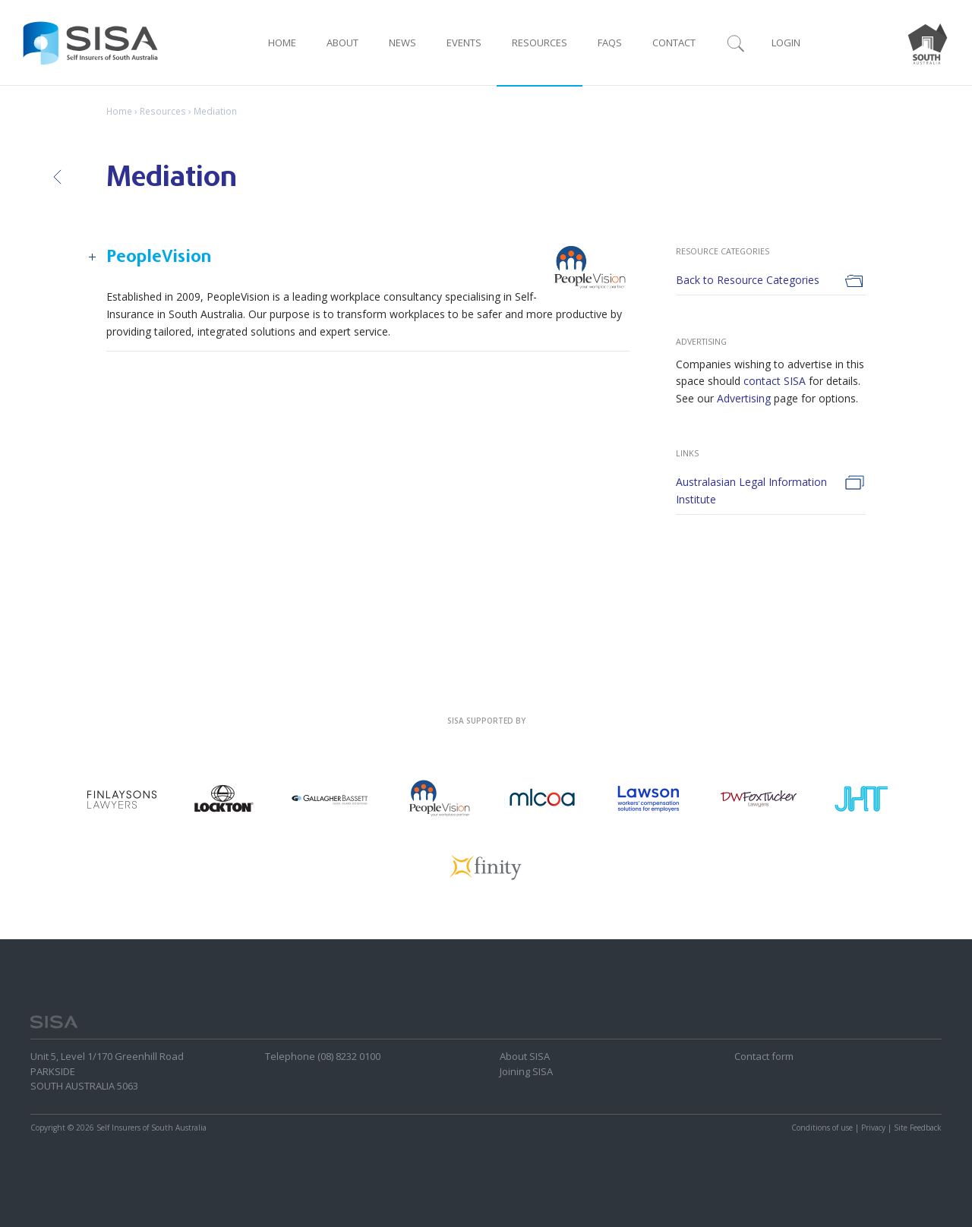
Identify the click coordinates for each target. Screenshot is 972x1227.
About (342, 42)
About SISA (525, 1056)
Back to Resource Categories (747, 280)
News (402, 42)
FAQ (610, 42)
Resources (539, 42)
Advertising (744, 398)
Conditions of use (822, 1127)
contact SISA (774, 381)
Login (786, 42)
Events (464, 42)
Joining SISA (526, 1071)
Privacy (873, 1127)
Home (282, 42)
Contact (674, 42)
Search (736, 42)
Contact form (764, 1056)
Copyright (47, 1127)
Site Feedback (918, 1127)
